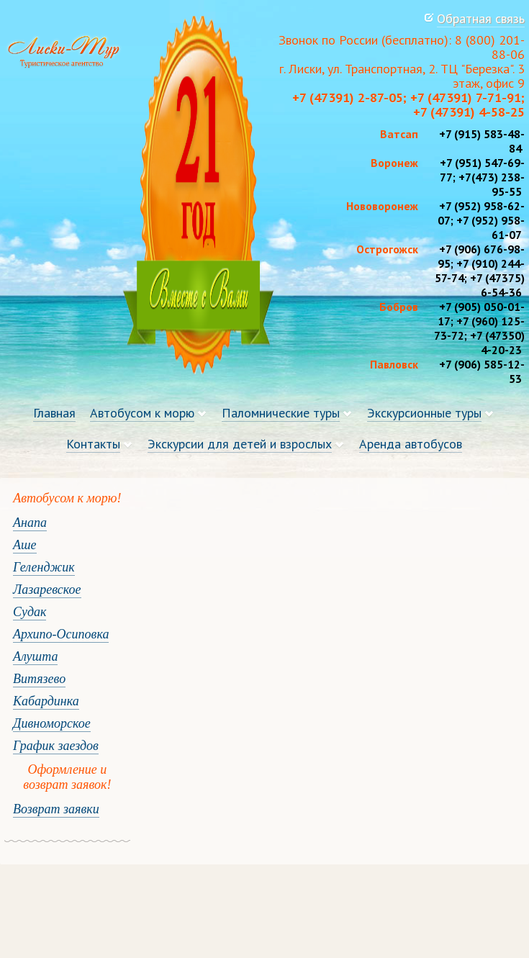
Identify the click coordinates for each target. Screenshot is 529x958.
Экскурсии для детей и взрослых (240, 443)
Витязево (39, 679)
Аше (25, 545)
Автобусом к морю (142, 413)
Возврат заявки (56, 809)
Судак (29, 612)
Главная (54, 413)
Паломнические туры (281, 413)
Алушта (35, 656)
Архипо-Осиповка (61, 634)
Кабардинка (46, 701)
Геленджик (44, 567)
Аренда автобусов (410, 443)
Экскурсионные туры (424, 413)
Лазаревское (47, 589)
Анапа (30, 522)
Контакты (93, 443)
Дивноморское (52, 723)
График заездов (56, 745)
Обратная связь (481, 18)
